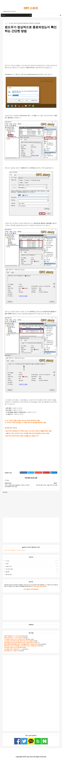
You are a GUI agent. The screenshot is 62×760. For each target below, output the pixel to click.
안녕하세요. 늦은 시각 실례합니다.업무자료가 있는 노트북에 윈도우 (21, 646)
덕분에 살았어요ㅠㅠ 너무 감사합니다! (13, 637)
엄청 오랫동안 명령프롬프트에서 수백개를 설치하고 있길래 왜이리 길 (21, 644)
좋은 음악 (8, 571)
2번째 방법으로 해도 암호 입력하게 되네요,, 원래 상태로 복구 (19, 642)
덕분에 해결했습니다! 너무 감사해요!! (13, 636)
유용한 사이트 (9, 566)
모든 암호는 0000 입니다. (11, 647)
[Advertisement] (31, 48)
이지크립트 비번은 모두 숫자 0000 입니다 (15, 639)
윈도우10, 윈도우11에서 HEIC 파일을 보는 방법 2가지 (22, 436)
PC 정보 (11, 23)
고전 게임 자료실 (9, 569)
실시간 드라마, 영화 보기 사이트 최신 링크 (14, 550)
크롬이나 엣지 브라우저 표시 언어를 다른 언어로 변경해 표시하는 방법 (27, 433)
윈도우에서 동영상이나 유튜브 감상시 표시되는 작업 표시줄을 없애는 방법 (28, 431)
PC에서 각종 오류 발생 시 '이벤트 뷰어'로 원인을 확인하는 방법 (26, 422)
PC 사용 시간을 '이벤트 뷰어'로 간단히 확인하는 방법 (23, 420)
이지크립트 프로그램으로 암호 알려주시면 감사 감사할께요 (19, 641)
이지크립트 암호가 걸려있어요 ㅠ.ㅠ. (13, 649)
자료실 (7, 563)
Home (6, 23)
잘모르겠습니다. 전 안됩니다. (11, 650)
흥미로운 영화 (9, 574)
